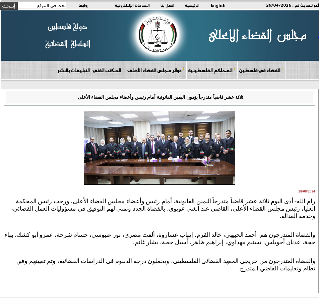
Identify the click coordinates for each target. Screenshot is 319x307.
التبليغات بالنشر (73, 70)
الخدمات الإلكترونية (132, 5)
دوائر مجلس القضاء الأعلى (155, 70)
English (218, 5)
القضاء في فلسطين (261, 70)
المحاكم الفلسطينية (211, 70)
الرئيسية (192, 5)
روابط (83, 5)
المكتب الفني (108, 70)
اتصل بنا (167, 5)
